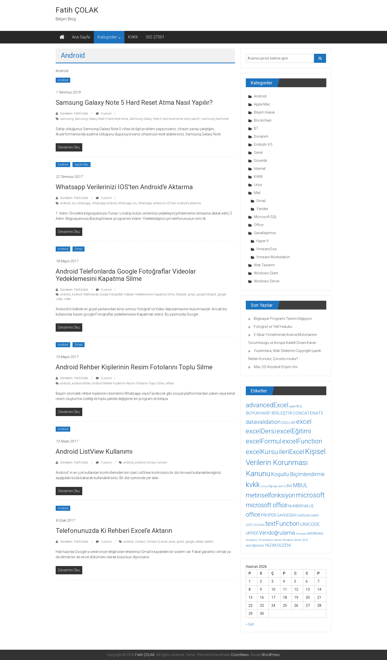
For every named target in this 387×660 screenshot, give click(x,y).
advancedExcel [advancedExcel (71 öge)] (267, 405)
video (67, 299)
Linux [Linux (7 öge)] (264, 486)
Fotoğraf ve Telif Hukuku (273, 327)
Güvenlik (260, 161)
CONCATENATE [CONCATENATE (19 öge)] (308, 413)
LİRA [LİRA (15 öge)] (288, 486)
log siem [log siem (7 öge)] (278, 486)
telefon (209, 541)
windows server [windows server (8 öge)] (272, 540)
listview (162, 462)
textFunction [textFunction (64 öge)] (282, 523)
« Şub (250, 624)
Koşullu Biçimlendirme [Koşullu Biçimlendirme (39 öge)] (298, 474)
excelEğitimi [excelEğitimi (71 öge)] (294, 431)
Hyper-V (262, 241)
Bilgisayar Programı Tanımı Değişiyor (283, 319)
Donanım (261, 136)
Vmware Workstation (273, 257)
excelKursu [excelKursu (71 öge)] (262, 451)
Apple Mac (81, 164)
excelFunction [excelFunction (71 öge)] (302, 441)
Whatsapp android (104, 203)
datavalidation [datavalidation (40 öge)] (263, 422)
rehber (170, 383)
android (65, 203)
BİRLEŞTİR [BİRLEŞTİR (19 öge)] (281, 413)
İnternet (260, 169)
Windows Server (267, 281)
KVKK (133, 37)
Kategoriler (107, 37)
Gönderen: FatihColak (74, 113)
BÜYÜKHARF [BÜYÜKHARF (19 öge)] (258, 413)
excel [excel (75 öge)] (304, 421)
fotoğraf (181, 294)
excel (172, 541)
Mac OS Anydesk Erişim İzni (275, 367)
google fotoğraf (206, 294)
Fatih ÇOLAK (77, 10)
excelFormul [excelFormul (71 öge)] (263, 441)
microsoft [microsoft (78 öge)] (310, 495)
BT (256, 128)
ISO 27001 (155, 37)
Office (258, 225)
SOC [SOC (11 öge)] (249, 525)
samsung (66, 119)
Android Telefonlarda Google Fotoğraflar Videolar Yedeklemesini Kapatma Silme (126, 275)
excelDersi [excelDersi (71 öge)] (261, 431)
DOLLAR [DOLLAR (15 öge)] (288, 422)
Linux (258, 185)
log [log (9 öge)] (270, 486)
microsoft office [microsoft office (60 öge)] (266, 505)
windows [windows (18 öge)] (315, 533)
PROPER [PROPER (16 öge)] (268, 515)
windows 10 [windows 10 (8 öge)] (253, 540)
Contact (140, 541)
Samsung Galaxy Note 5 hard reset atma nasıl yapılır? (134, 102)
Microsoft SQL (265, 217)
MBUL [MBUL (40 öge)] (300, 485)
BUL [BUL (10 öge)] (299, 406)
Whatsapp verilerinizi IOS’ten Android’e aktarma (124, 187)
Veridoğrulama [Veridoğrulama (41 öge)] (277, 532)
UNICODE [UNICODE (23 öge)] (310, 524)
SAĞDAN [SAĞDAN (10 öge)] (303, 515)
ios (74, 203)
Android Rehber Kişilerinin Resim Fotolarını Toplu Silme (134, 367)
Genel (258, 152)
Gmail (78, 249)
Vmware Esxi (266, 249)
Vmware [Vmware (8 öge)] (301, 533)
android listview (145, 462)
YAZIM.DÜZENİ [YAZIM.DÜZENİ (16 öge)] (278, 545)
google (190, 541)
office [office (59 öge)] (253, 514)
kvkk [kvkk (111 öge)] (253, 484)
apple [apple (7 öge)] (292, 406)
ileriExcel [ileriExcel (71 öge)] (291, 451)
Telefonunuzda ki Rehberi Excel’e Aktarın (114, 530)
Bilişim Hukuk (264, 112)
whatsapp (84, 203)
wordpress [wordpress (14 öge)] (255, 545)
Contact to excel (157, 541)
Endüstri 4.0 (263, 144)
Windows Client (266, 273)
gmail (191, 294)
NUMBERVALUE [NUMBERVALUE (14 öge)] (301, 506)
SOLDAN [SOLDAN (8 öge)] (259, 525)
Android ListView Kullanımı (94, 451)
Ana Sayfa (81, 37)
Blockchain (263, 120)
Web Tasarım (264, 265)
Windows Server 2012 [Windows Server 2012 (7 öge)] (295, 540)
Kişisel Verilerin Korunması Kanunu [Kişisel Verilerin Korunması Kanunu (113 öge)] (286, 462)
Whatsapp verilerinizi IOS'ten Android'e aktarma (169, 203)
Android (63, 80)
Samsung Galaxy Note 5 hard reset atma (101, 119)
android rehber (81, 383)
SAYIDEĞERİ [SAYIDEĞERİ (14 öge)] (287, 515)
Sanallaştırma (265, 233)
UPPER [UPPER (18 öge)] (252, 533)
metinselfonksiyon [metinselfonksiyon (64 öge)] (270, 495)
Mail (257, 193)
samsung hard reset (215, 119)
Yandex (262, 209)
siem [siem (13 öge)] (315, 515)
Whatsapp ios (127, 203)
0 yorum (104, 113)
